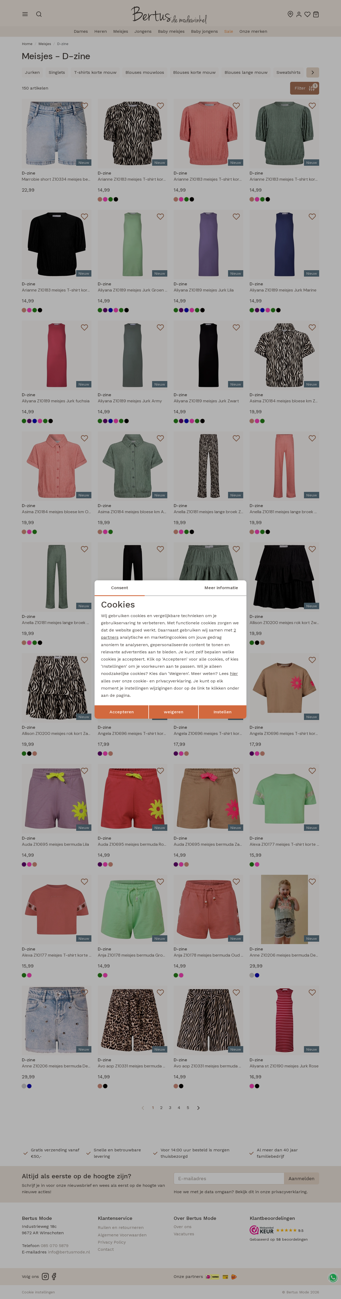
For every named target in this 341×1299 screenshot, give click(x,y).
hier (234, 673)
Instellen (222, 711)
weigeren (173, 711)
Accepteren (121, 711)
